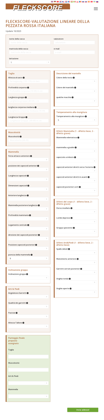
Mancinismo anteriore (67, 259)
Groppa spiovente (65, 227)
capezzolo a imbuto (66, 157)
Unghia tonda (63, 278)
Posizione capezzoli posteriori (22, 244)
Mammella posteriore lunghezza (24, 205)
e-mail (56, 48)
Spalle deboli (63, 249)
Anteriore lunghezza (18, 195)
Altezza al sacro (16, 77)
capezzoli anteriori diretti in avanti (73, 177)
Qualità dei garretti (18, 303)
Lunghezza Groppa (17, 117)
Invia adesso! (82, 409)
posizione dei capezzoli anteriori (23, 165)
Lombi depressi (64, 218)
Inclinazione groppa (18, 274)
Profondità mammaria (19, 215)
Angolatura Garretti (18, 293)
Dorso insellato (64, 208)
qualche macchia (65, 97)
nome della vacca (17, 38)
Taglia (11, 349)
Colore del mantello (66, 87)
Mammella (13, 389)
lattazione (13, 58)
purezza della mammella (20, 254)
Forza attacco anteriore (20, 156)
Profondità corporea (18, 87)
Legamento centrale (18, 225)
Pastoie (13, 312)
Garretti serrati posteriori (69, 268)
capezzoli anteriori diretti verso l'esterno (75, 167)
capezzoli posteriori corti (68, 187)
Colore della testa (65, 77)
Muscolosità (15, 136)
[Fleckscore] (52, 8)
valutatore (58, 38)
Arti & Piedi (13, 376)
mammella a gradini (66, 147)
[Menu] (95, 8)
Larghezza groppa (17, 97)
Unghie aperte (63, 288)
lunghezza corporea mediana (22, 107)
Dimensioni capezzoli (18, 185)
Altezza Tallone (16, 322)
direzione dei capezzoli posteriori (24, 235)
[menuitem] (95, 8)
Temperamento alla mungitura (71, 116)
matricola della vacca (18, 48)
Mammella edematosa (67, 137)
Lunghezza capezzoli (18, 175)
